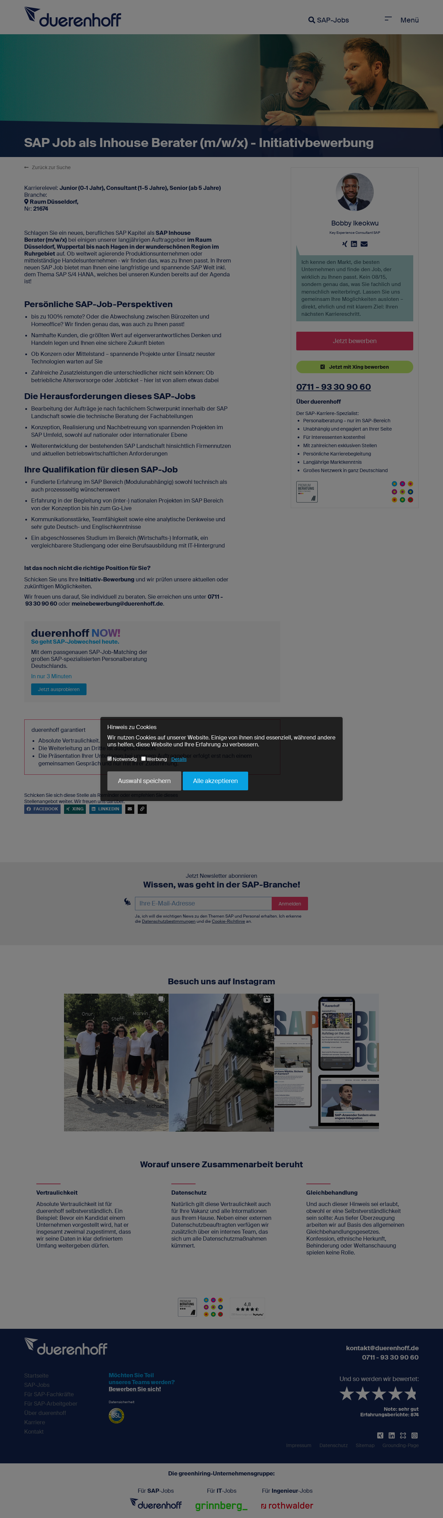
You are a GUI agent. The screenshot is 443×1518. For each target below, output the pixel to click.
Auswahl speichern (144, 781)
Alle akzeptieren (215, 781)
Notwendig (122, 759)
